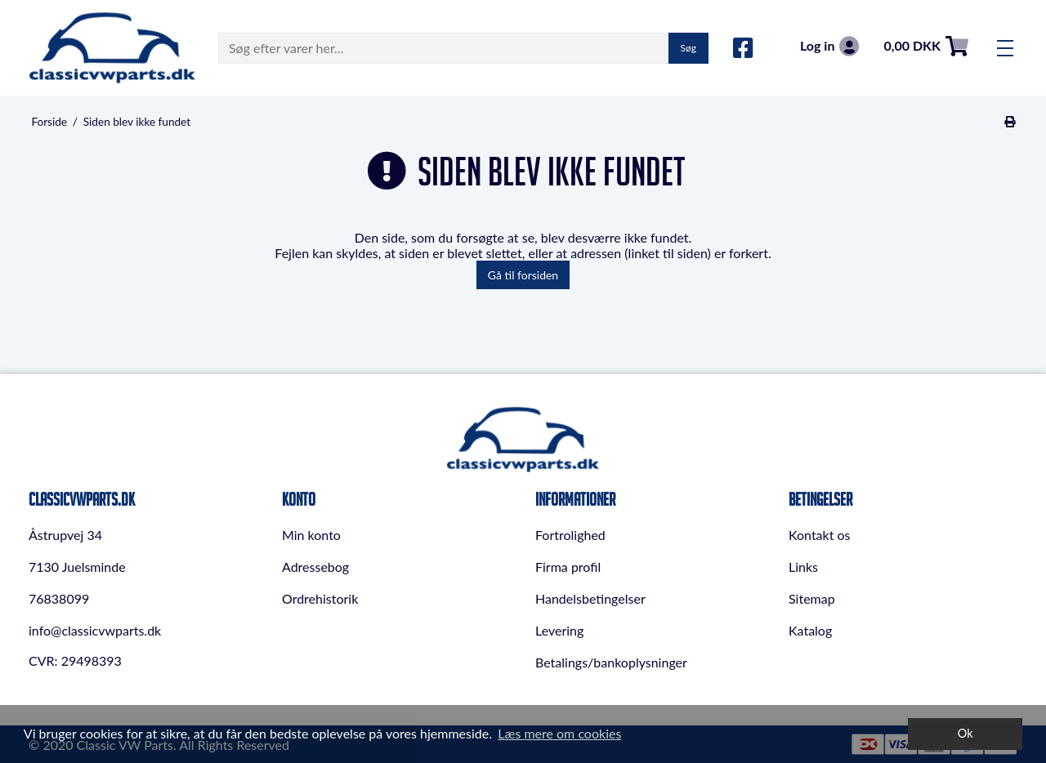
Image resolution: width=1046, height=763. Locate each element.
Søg (688, 48)
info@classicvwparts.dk (95, 630)
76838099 (59, 598)
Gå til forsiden (523, 275)
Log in (829, 46)
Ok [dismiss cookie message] (965, 733)
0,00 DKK (925, 46)
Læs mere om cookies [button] (559, 733)
